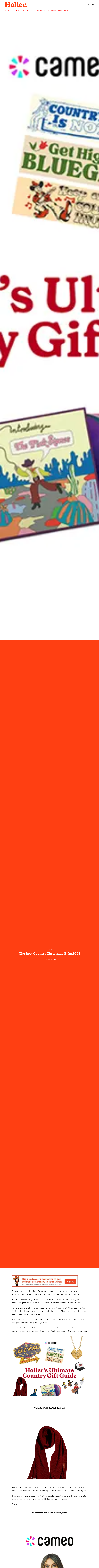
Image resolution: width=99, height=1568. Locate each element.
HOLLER (8, 10)
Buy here (16, 1503)
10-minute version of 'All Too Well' (70, 1487)
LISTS (17, 10)
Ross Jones (50, 959)
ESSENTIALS (27, 10)
